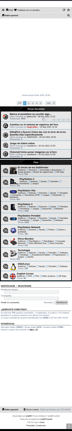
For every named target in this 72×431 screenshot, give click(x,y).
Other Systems (47, 276)
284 (63, 120)
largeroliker (32, 127)
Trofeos (50, 230)
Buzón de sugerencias (42, 172)
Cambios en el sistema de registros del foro (34, 124)
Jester (42, 422)
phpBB (28, 416)
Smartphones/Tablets (40, 255)
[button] (19, 103)
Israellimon (32, 146)
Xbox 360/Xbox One (36, 243)
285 (68, 120)
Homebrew (15, 195)
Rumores (42, 193)
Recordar (49, 302)
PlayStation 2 (33, 241)
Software (63, 253)
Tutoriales (53, 181)
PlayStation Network (29, 227)
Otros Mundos (26, 238)
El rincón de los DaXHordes (33, 167)
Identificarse (8, 286)
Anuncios (32, 170)
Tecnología (24, 250)
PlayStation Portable (29, 215)
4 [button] (36, 103)
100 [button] (48, 103)
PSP (29, 276)
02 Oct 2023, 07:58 (47, 154)
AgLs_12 (33, 330)
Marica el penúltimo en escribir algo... (30, 114)
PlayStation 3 (25, 204)
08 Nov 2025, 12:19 (46, 116)
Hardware (57, 209)
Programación (58, 255)
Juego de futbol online (22, 143)
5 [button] (40, 103)
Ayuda (42, 181)
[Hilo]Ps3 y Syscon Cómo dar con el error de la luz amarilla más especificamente (38, 133)
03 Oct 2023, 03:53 (47, 137)
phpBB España (46, 419)
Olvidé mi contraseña (10, 302)
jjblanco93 (31, 116)
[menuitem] (9, 10)
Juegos (34, 183)
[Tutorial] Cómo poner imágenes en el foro (33, 152)
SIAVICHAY (32, 137)
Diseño (29, 257)
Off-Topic (59, 172)
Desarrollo (56, 195)
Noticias (33, 181)
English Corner (25, 273)
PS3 (36, 276)
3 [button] (32, 103)
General (31, 230)
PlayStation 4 (27, 179)
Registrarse (24, 286)
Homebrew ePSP (31, 195)
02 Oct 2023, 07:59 (47, 146)
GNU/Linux (24, 264)
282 (54, 120)
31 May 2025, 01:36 (48, 127)
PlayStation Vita (26, 190)
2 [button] (28, 103)
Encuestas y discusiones (50, 170)
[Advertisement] (36, 56)
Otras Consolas (55, 243)
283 (58, 120)
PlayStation (47, 241)
